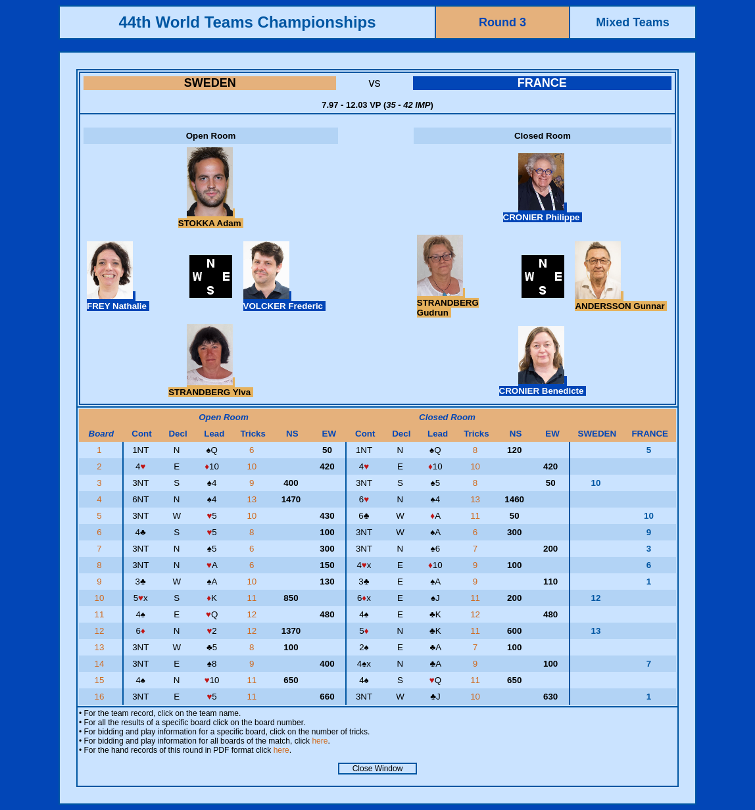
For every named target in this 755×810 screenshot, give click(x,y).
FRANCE (542, 82)
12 (253, 614)
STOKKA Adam (210, 218)
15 (101, 680)
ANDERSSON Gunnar (621, 301)
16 (101, 697)
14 (101, 664)
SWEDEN (210, 82)
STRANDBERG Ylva (210, 387)
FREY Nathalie (118, 301)
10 (253, 466)
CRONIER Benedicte (543, 386)
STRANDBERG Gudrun (448, 303)
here (320, 741)
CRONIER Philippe (543, 212)
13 (253, 499)
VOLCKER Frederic (284, 301)
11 (476, 516)
